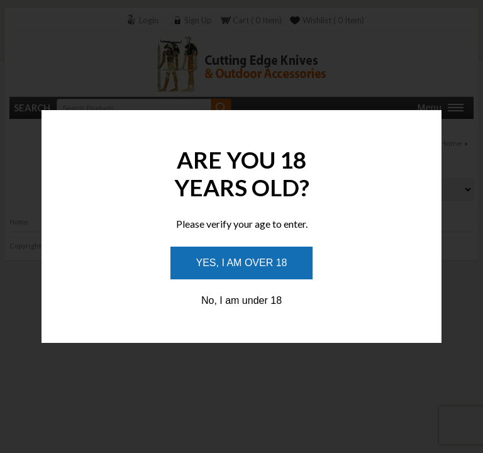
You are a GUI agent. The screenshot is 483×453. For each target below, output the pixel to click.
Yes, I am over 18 (241, 262)
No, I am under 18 (241, 300)
